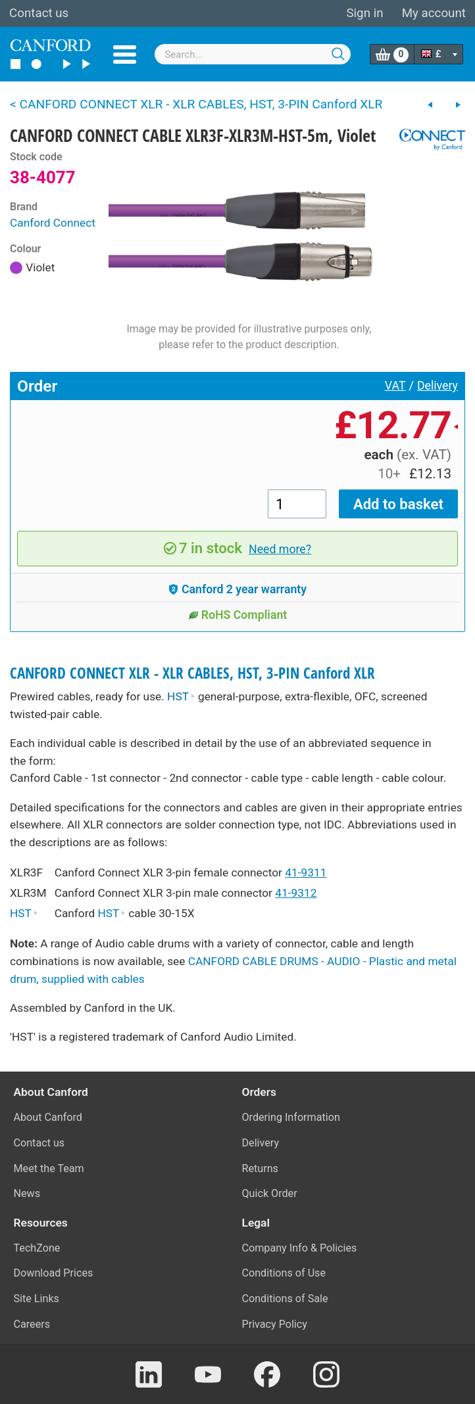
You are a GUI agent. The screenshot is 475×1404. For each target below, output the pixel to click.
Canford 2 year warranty (237, 589)
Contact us (38, 13)
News (27, 1193)
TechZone (37, 1248)
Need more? (280, 549)
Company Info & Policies (299, 1248)
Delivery (437, 385)
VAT (395, 385)
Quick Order (269, 1193)
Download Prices (53, 1273)
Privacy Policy (274, 1324)
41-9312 (295, 892)
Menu (124, 54)
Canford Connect (52, 222)
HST (181, 696)
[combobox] (253, 54)
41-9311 (305, 872)
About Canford (48, 1117)
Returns (260, 1168)
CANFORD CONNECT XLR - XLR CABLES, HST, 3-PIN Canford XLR (192, 673)
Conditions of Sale (285, 1298)
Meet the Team (49, 1168)
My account (434, 13)
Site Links (36, 1298)
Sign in (364, 13)
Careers (32, 1324)
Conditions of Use (284, 1273)
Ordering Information (291, 1117)
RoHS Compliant (238, 615)
